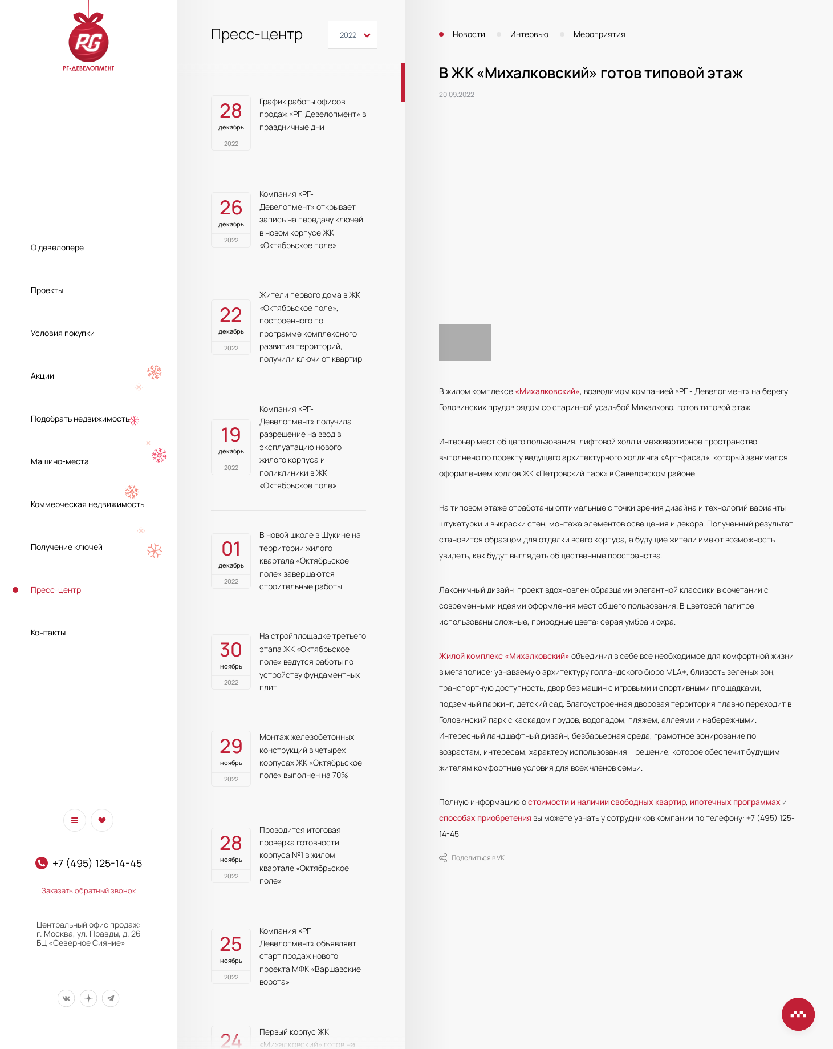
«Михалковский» (547, 391)
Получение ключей (67, 546)
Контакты (48, 632)
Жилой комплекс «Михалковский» (504, 655)
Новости (469, 34)
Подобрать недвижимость (80, 418)
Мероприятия (599, 34)
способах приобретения (485, 817)
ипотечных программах (735, 801)
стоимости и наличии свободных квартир (607, 801)
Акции (42, 375)
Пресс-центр (56, 589)
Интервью (529, 34)
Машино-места (60, 461)
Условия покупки (63, 332)
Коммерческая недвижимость (87, 504)
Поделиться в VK (472, 857)
